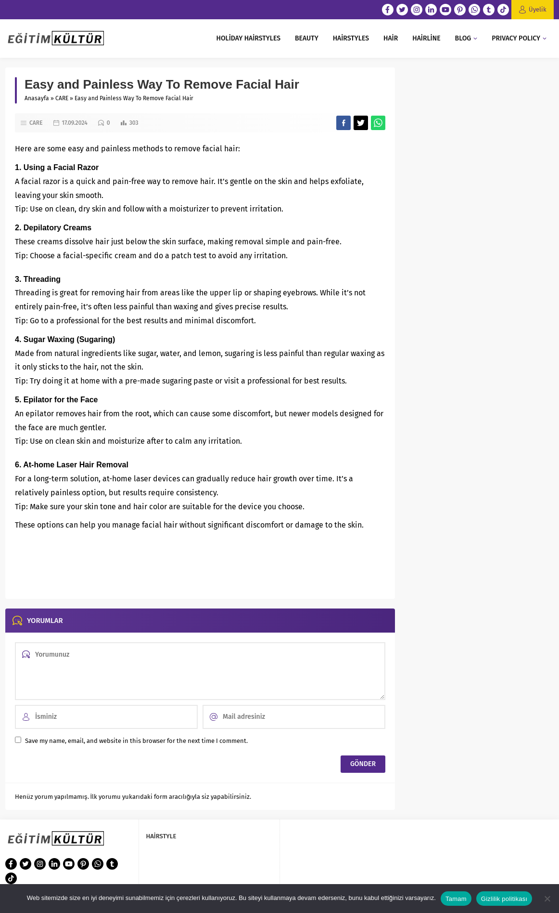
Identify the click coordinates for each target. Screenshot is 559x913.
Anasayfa (37, 98)
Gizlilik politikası (504, 898)
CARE (61, 98)
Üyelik (537, 9)
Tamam (456, 898)
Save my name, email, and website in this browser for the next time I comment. (136, 740)
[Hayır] (547, 898)
